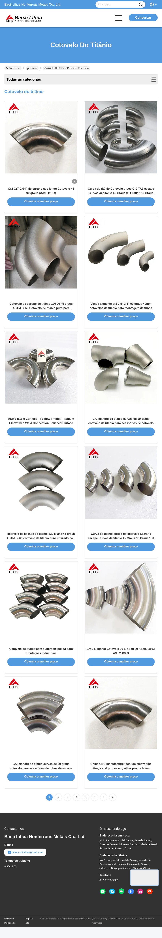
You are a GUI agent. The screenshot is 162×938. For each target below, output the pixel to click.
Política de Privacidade (9, 931)
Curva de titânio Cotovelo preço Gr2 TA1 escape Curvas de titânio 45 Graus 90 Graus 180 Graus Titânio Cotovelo (121, 195)
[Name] (141, 4)
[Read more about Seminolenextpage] (103, 808)
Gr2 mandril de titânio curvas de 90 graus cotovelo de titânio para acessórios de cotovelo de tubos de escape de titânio (121, 428)
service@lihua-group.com (25, 863)
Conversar (143, 17)
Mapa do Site (29, 931)
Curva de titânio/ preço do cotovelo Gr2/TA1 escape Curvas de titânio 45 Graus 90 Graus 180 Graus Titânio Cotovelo (121, 545)
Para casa (13, 68)
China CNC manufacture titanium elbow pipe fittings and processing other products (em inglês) (121, 779)
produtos (32, 68)
